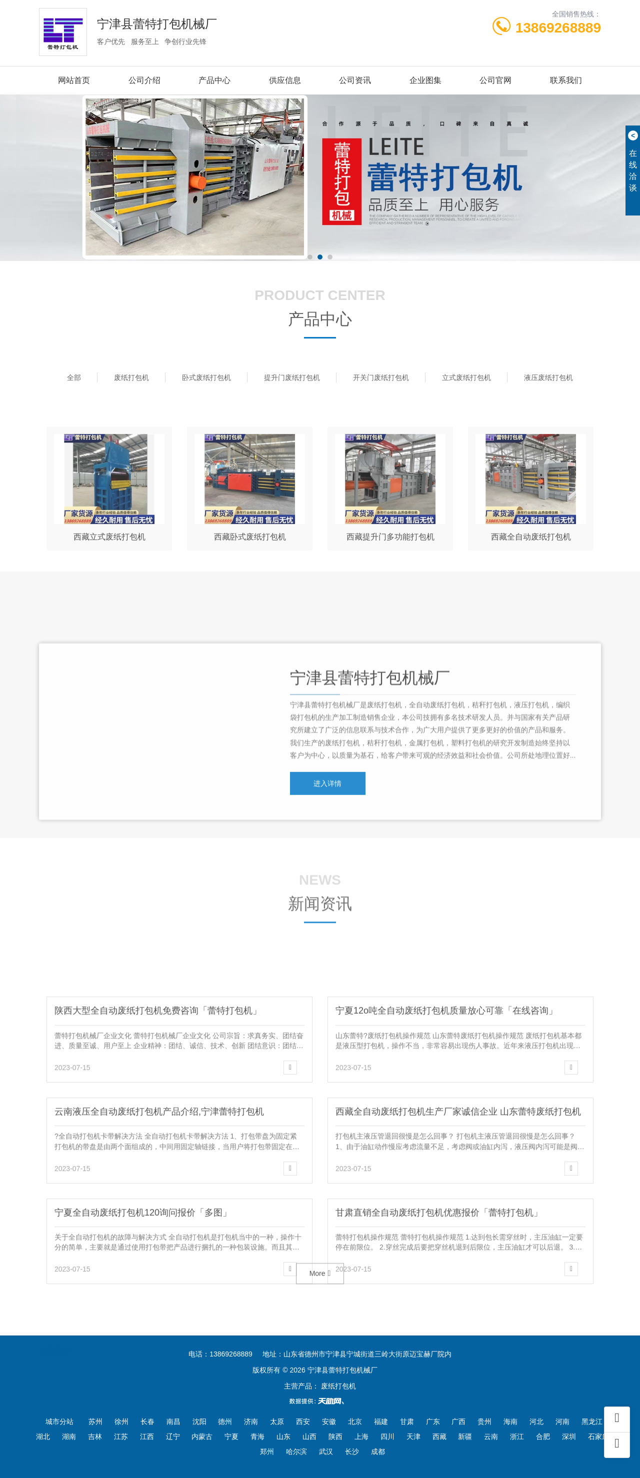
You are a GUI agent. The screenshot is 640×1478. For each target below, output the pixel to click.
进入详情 (329, 848)
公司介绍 (144, 80)
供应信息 (285, 80)
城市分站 (60, 1422)
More (320, 1286)
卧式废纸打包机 (206, 378)
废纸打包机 (131, 378)
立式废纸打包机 (466, 378)
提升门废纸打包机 (292, 378)
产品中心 (214, 80)
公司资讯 (355, 80)
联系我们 (566, 80)
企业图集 (426, 80)
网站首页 (74, 80)
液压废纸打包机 (548, 378)
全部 (74, 378)
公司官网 (496, 80)
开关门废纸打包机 (381, 378)
